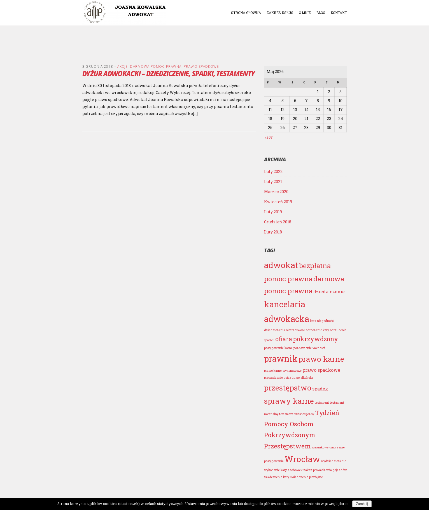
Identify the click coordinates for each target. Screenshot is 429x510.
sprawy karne (289, 401)
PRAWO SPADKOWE (201, 66)
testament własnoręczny (296, 414)
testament (322, 402)
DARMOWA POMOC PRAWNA (155, 66)
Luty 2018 (273, 232)
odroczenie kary (317, 330)
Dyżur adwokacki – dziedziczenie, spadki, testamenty (168, 73)
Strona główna (246, 12)
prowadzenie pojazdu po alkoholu (288, 378)
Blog (320, 12)
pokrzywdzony (315, 339)
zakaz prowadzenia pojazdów (325, 470)
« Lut (268, 137)
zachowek (295, 470)
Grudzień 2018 (277, 221)
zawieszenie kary (276, 477)
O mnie (305, 12)
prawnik (281, 358)
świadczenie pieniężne (306, 477)
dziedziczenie (329, 291)
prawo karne (321, 359)
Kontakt (339, 12)
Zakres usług (280, 12)
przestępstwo (287, 387)
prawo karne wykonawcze (283, 371)
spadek (320, 389)
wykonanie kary (275, 470)
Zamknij (362, 504)
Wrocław (302, 458)
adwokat (281, 264)
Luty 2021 (273, 181)
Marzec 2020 (276, 191)
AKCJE (122, 66)
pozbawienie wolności (309, 348)
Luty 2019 (273, 211)
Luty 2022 (273, 171)
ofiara (283, 339)
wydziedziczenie (333, 461)
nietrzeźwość (295, 330)
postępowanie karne (278, 348)
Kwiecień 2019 (278, 201)
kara (313, 321)
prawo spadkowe (321, 370)
